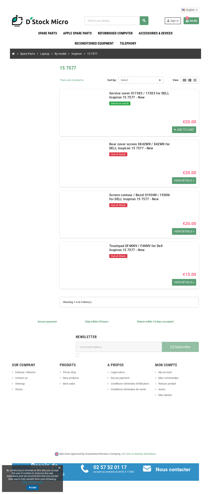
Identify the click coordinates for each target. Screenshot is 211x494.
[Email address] (119, 347)
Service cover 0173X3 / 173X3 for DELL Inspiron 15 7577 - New (138, 95)
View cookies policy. (32, 482)
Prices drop (68, 372)
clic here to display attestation (138, 454)
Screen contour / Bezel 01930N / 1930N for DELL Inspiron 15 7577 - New (138, 197)
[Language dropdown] (191, 10)
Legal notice (117, 372)
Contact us (19, 378)
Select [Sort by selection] (124, 80)
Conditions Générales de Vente (128, 389)
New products (70, 378)
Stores (17, 389)
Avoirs (163, 389)
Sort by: (112, 80)
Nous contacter (173, 469)
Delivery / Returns (23, 372)
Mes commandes (169, 378)
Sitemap (18, 383)
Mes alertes (166, 395)
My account (166, 372)
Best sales (68, 383)
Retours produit (168, 383)
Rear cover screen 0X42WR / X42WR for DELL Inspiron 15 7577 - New (138, 146)
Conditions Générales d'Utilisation (129, 383)
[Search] (117, 20)
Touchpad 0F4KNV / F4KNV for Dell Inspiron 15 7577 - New (135, 248)
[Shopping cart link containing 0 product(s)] (193, 20)
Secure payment (120, 378)
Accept (32, 487)
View (178, 80)
